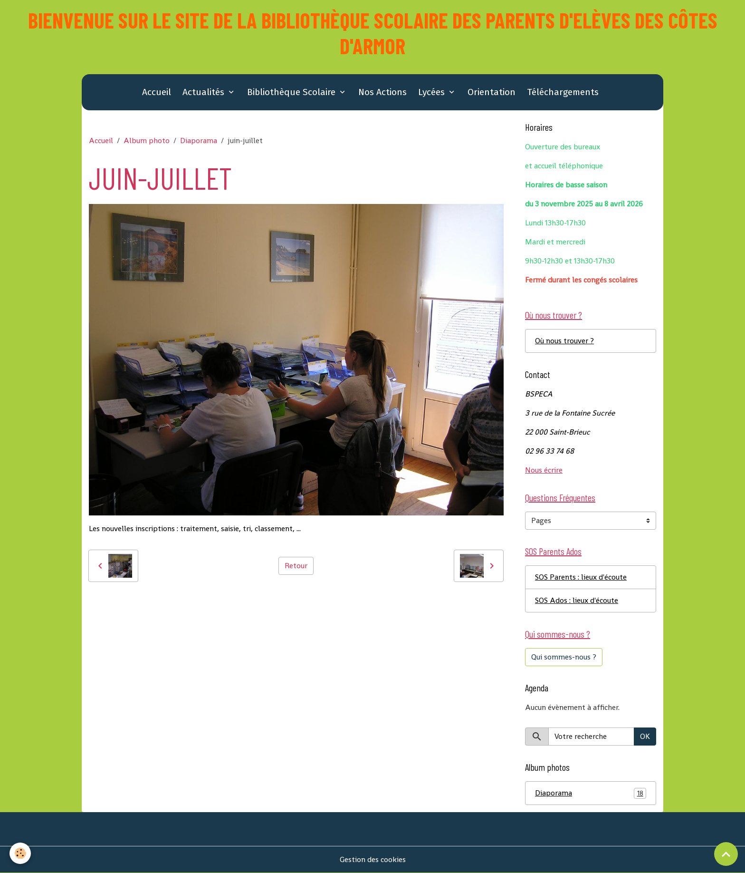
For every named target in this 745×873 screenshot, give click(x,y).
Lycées (432, 92)
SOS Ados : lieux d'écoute (576, 600)
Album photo (147, 141)
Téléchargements (563, 92)
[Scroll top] (726, 854)
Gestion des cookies (373, 859)
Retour (296, 566)
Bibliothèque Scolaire (292, 92)
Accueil (156, 92)
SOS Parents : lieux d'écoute (581, 577)
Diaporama (198, 141)
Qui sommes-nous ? (563, 657)
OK (645, 736)
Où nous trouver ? (564, 341)
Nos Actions (382, 92)
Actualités (204, 92)
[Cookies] (20, 853)
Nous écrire (544, 470)
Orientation (492, 92)
